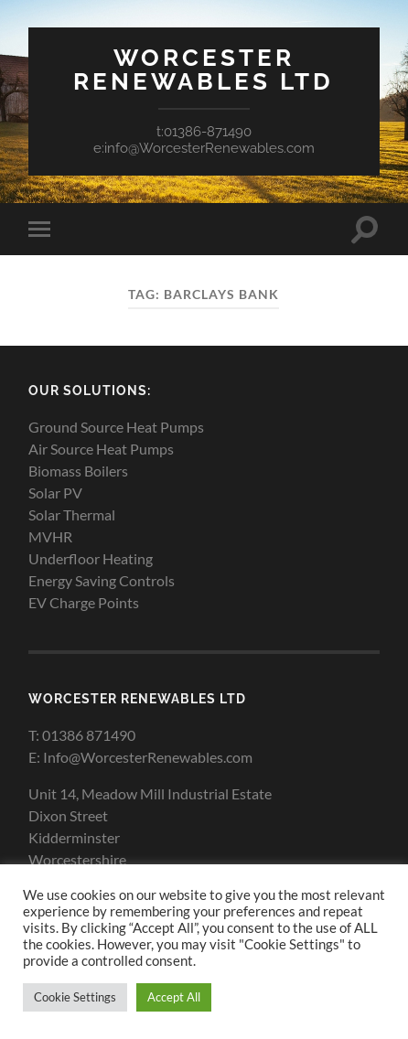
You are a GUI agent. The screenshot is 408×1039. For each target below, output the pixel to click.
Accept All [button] (173, 997)
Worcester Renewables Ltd (203, 69)
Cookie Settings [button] (75, 997)
